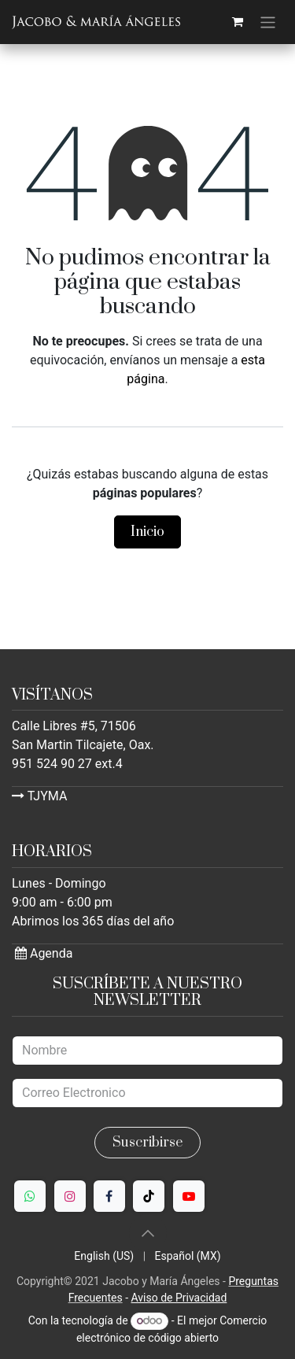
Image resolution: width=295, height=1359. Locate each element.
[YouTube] (189, 1196)
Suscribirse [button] (147, 1142)
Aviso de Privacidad (179, 1297)
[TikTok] (148, 1196)
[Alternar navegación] (268, 22)
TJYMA (39, 795)
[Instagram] (70, 1196)
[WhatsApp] (30, 1196)
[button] (148, 1233)
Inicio (147, 532)
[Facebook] (109, 1196)
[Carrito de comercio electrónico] (238, 22)
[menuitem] (104, 1256)
